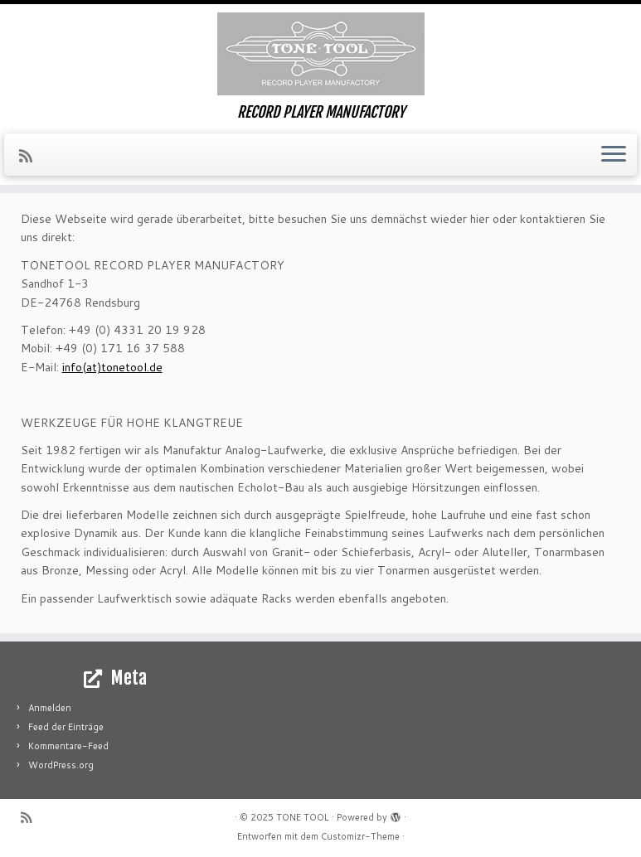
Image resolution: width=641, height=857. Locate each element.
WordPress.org (61, 765)
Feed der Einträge (66, 727)
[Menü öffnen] (613, 155)
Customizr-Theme (360, 836)
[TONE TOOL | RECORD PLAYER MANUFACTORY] (320, 53)
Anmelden (49, 707)
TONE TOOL (302, 817)
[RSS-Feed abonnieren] (31, 156)
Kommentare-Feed (68, 746)
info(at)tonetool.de (112, 367)
